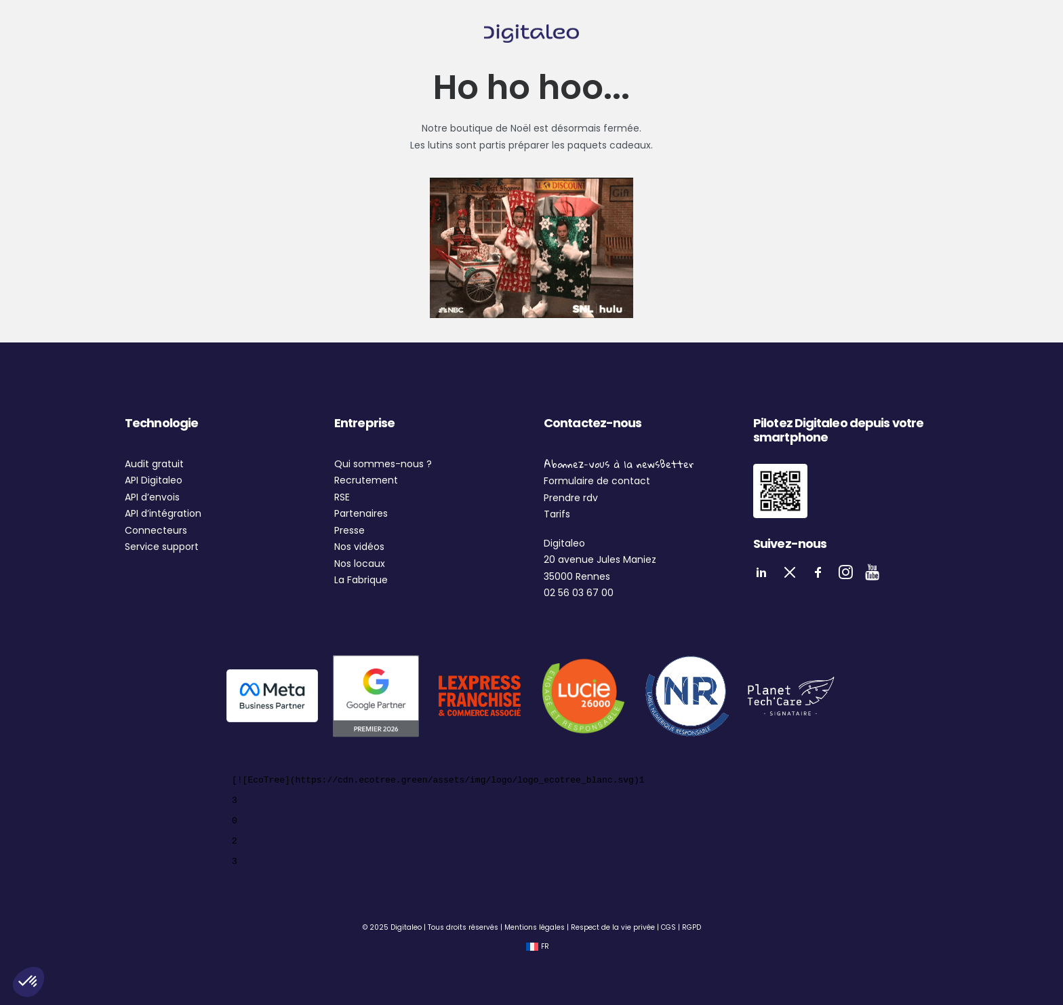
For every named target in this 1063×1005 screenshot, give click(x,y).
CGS (668, 927)
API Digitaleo (153, 480)
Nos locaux (359, 563)
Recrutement (366, 480)
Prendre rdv (571, 498)
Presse (349, 530)
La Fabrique (361, 580)
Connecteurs (156, 530)
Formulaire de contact (597, 481)
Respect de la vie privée (613, 927)
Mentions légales (534, 927)
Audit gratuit (154, 464)
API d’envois (152, 497)
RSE (342, 497)
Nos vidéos (359, 546)
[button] (28, 982)
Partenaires (361, 513)
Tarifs (557, 514)
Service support (162, 546)
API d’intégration (163, 513)
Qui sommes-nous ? (383, 464)
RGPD (691, 927)
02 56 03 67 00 (579, 592)
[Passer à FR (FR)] (537, 947)
